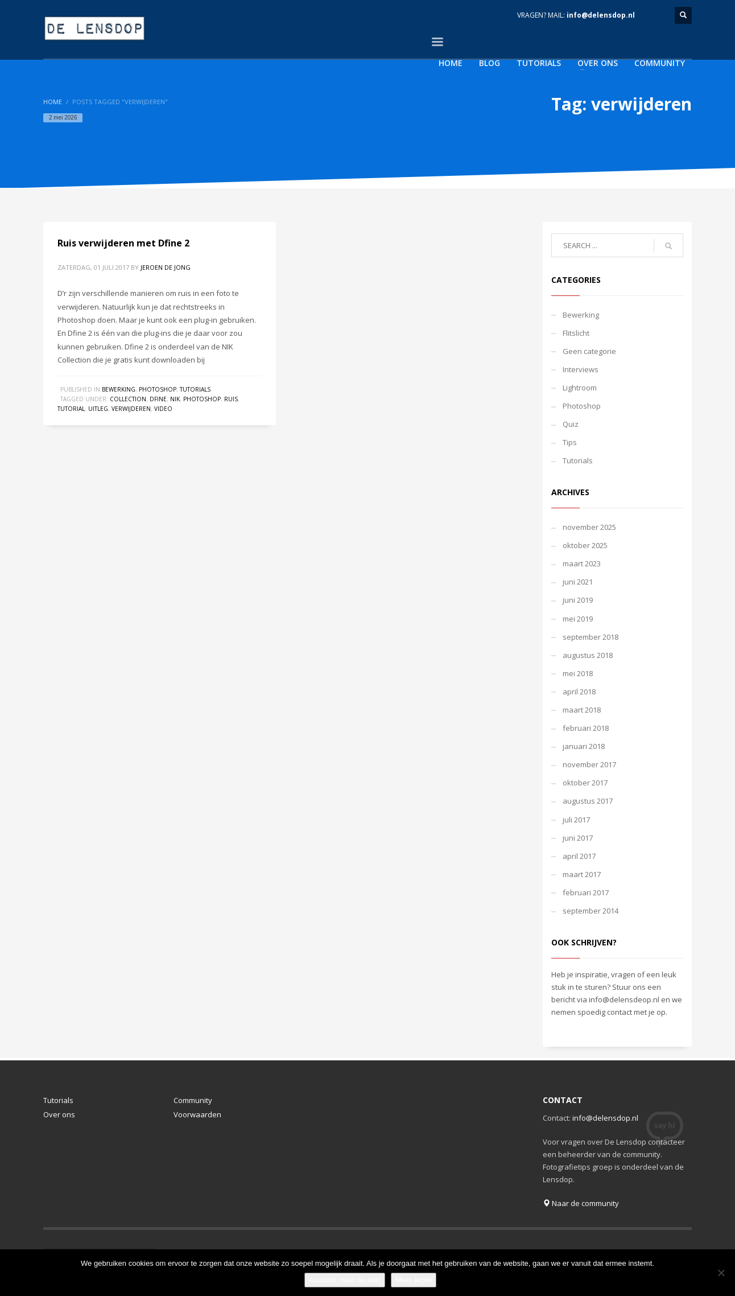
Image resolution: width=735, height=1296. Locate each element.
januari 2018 (584, 746)
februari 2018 (586, 728)
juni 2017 (578, 838)
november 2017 (589, 764)
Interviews (580, 369)
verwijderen (131, 409)
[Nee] (720, 1272)
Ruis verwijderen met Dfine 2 (123, 243)
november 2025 (589, 527)
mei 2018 (578, 673)
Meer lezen (413, 1280)
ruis (231, 399)
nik (175, 399)
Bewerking (118, 389)
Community (193, 1100)
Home (52, 101)
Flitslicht (576, 333)
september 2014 (590, 911)
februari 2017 (586, 892)
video (163, 409)
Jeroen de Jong (166, 267)
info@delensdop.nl (601, 15)
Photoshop (157, 389)
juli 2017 (576, 819)
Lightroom (580, 387)
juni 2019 (578, 600)
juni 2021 (578, 582)
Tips (570, 442)
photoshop (202, 399)
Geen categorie (589, 351)
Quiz (571, 424)
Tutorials (195, 389)
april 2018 (579, 691)
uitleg (98, 409)
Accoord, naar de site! (345, 1280)
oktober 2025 (585, 545)
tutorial (71, 409)
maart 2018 (582, 710)
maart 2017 (582, 874)
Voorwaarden (197, 1114)
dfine (158, 399)
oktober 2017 (585, 782)
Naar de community (581, 1203)
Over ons (59, 1114)
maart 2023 (582, 563)
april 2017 (579, 856)
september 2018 (590, 637)
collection (128, 399)
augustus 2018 (588, 655)
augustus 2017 (588, 801)
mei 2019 (578, 619)
